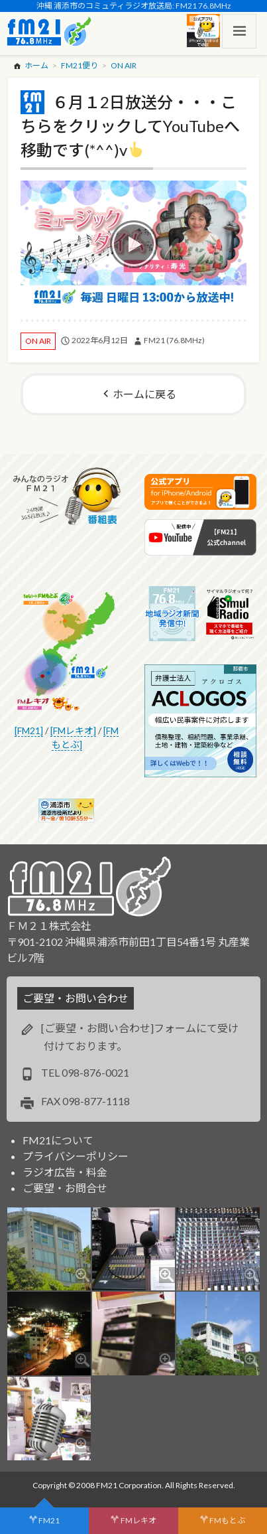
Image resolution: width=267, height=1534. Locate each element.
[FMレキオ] (73, 730)
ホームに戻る (144, 394)
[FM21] (29, 730)
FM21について (58, 1140)
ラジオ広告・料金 (65, 1172)
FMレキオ (138, 1520)
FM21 (49, 1520)
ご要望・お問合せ (65, 1188)
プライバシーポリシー (76, 1156)
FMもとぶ (227, 1520)
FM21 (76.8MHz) (174, 340)
